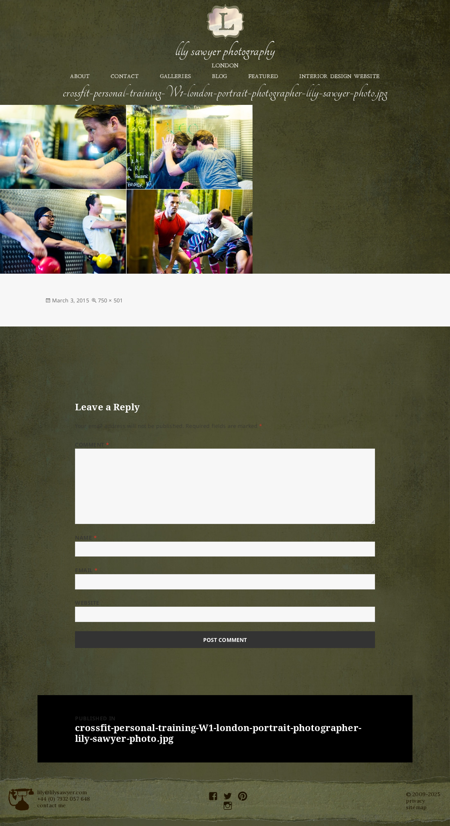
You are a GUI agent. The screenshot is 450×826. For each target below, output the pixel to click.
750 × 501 (110, 300)
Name (86, 537)
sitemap (416, 807)
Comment (92, 444)
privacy (415, 800)
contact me (51, 805)
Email (86, 570)
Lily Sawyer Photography (225, 51)
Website (87, 602)
